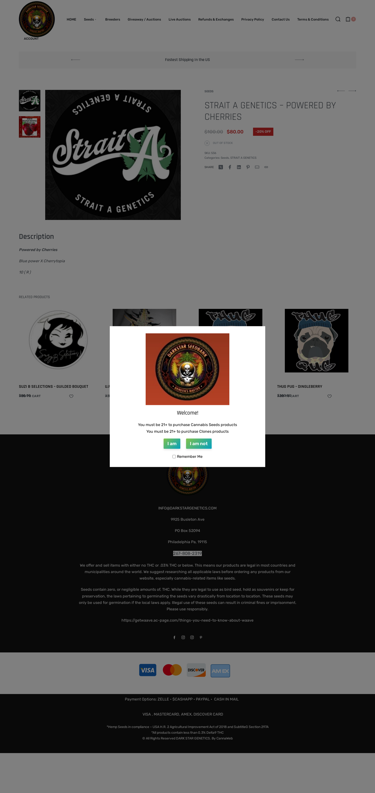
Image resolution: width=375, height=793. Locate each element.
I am (171, 444)
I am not (199, 444)
